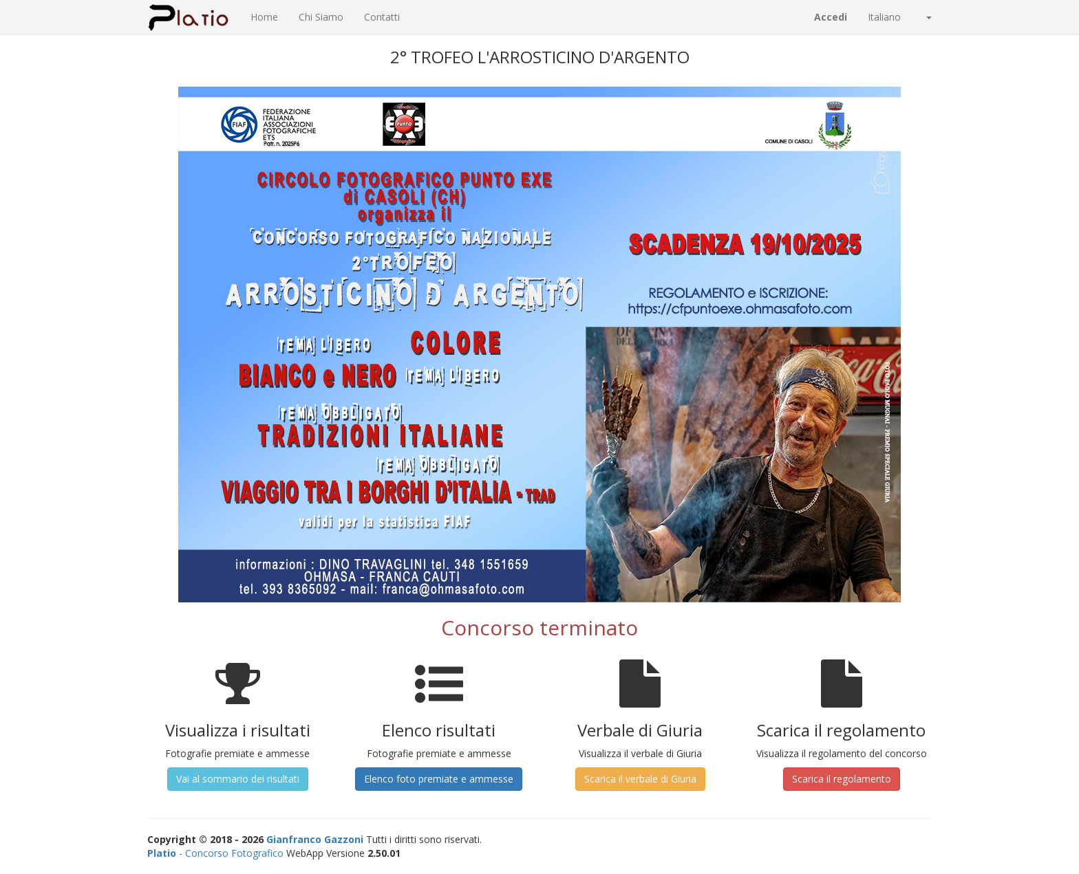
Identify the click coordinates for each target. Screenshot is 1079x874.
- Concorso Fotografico (215, 853)
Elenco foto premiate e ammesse (438, 778)
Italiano (900, 16)
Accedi (830, 16)
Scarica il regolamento (841, 778)
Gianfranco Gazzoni (314, 839)
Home (264, 16)
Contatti (382, 16)
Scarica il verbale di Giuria (640, 778)
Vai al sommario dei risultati (237, 778)
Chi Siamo (321, 16)
